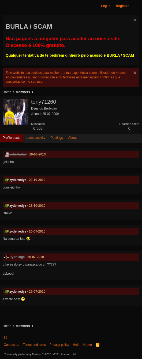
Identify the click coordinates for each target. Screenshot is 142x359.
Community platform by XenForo (40, 354)
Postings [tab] (57, 138)
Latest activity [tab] (35, 138)
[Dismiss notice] (134, 20)
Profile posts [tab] (11, 138)
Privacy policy (59, 345)
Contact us (11, 345)
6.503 (38, 128)
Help (76, 345)
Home (87, 345)
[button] (5, 337)
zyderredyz (17, 180)
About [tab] (72, 138)
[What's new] (136, 6)
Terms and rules (34, 345)
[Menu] (6, 6)
